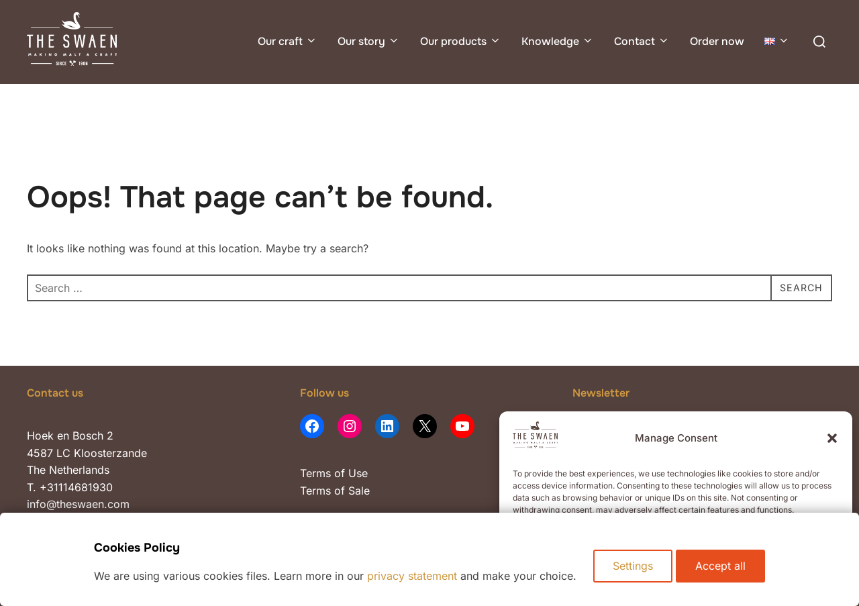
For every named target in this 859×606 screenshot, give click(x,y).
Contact (642, 41)
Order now (717, 41)
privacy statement (409, 576)
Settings (633, 569)
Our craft (287, 41)
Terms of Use (334, 473)
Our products (460, 41)
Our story (369, 41)
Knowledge (557, 41)
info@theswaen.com (78, 504)
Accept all (724, 569)
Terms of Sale (335, 490)
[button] (832, 438)
